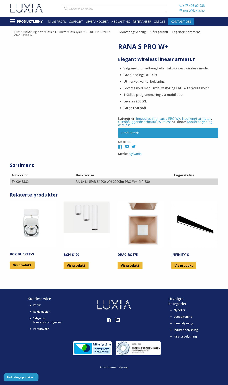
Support (76, 21)
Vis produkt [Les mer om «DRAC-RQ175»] (130, 265)
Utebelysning (183, 317)
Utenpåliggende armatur (137, 122)
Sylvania (135, 154)
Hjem (16, 32)
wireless (124, 125)
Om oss (159, 21)
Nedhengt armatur (196, 118)
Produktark (130, 133)
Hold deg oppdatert (21, 377)
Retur (37, 305)
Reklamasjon (41, 312)
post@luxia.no (192, 10)
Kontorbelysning (199, 122)
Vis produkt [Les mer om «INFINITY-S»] (184, 265)
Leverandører (97, 21)
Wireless (46, 32)
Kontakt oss (181, 21)
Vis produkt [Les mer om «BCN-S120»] (76, 265)
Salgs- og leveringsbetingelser (47, 320)
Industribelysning (186, 330)
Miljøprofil (57, 21)
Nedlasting (120, 21)
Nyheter (179, 310)
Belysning (30, 32)
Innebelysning (146, 118)
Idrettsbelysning (185, 336)
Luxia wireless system (70, 32)
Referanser (142, 21)
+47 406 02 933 (192, 5)
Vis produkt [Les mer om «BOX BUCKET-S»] (22, 265)
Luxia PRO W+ (98, 32)
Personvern (41, 329)
